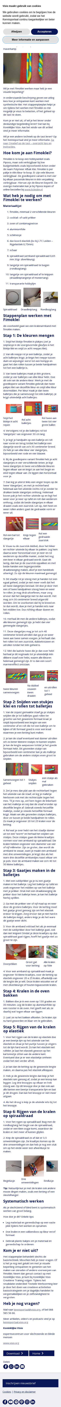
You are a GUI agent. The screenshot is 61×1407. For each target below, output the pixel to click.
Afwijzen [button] (16, 31)
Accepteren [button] (44, 31)
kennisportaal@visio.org (27, 1309)
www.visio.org (11, 1343)
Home (36, 1353)
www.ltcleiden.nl (34, 189)
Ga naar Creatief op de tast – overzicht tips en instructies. (28, 143)
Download (13, 1353)
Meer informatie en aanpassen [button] (30, 39)
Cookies (7, 1391)
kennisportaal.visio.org (15, 1322)
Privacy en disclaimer (25, 1391)
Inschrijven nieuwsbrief (21, 1383)
